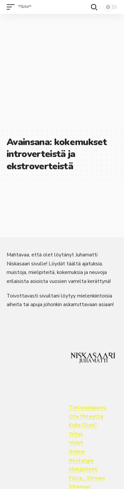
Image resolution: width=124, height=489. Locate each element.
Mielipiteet (83, 469)
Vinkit (76, 442)
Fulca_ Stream (87, 478)
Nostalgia (81, 460)
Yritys (76, 434)
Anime (77, 451)
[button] (12, 7)
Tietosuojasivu (87, 407)
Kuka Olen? (83, 425)
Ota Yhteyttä (86, 416)
